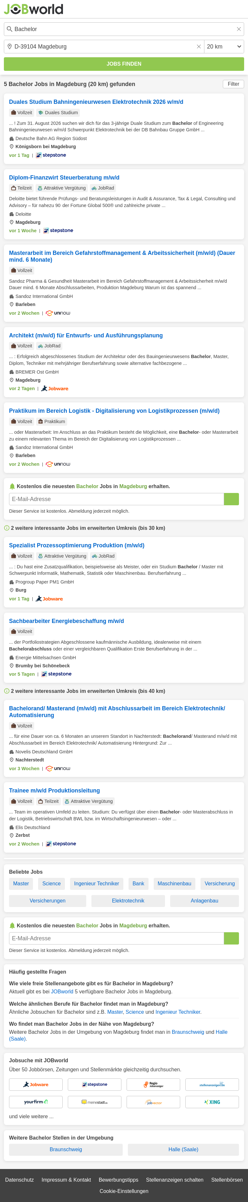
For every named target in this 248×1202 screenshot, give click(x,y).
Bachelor (21, 84)
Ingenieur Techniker (96, 883)
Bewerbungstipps (119, 1180)
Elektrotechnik (128, 900)
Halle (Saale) (183, 1149)
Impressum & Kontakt (66, 1180)
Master (21, 883)
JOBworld (62, 991)
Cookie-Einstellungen (123, 1191)
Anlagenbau (204, 900)
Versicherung (220, 883)
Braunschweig (188, 1032)
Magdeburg (71, 84)
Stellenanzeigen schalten (174, 1180)
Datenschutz (19, 1180)
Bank (138, 883)
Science (51, 883)
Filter (233, 84)
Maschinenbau (174, 883)
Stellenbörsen (227, 1180)
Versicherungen (48, 900)
